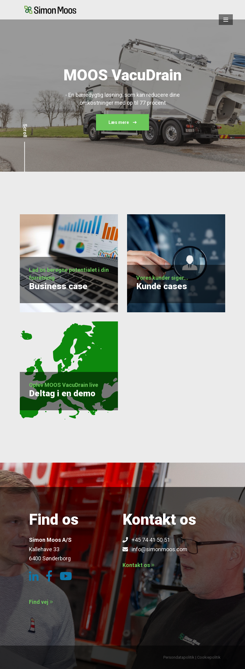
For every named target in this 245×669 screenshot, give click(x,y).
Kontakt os (138, 565)
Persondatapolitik (178, 657)
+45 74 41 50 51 (146, 540)
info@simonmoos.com (154, 549)
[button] (226, 19)
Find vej (41, 602)
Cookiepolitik (209, 657)
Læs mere (122, 122)
